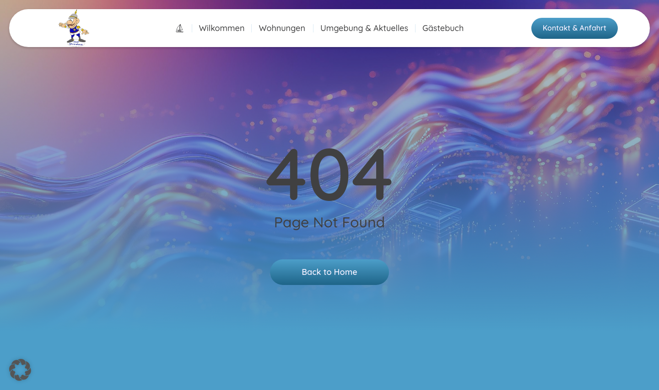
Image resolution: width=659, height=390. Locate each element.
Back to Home (329, 272)
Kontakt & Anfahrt (574, 27)
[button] (20, 370)
